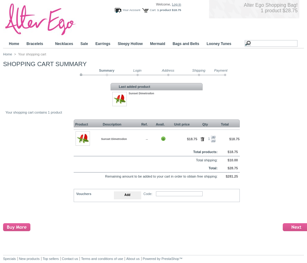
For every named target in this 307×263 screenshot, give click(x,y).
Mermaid (157, 44)
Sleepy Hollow (130, 44)
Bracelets (36, 44)
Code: (147, 194)
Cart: (153, 10)
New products (29, 259)
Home (14, 44)
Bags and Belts (186, 44)
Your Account (131, 10)
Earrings (103, 44)
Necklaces (64, 44)
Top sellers (51, 259)
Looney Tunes (220, 44)
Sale (84, 44)
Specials (9, 259)
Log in (176, 4)
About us (132, 259)
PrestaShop (170, 259)
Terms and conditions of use (102, 259)
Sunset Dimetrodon (141, 93)
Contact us (70, 259)
